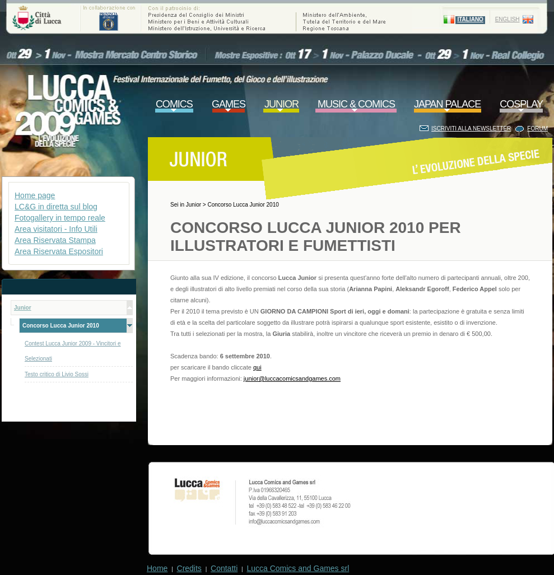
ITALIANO (470, 19)
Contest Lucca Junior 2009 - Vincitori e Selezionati (73, 351)
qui (257, 367)
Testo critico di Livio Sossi (57, 374)
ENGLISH (507, 19)
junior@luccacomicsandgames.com (292, 378)
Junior (193, 205)
